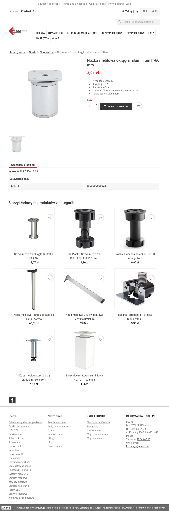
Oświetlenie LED (17, 454)
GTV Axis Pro (56, 33)
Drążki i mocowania (19, 426)
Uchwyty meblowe (112, 33)
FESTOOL (13, 430)
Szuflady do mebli (48, 3)
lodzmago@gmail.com (137, 446)
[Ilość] (91, 106)
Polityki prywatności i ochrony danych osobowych (139, 508)
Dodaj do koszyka (115, 106)
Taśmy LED (14, 489)
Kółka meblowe (16, 438)
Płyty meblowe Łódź (120, 3)
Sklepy (51, 438)
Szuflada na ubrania (19, 486)
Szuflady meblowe (18, 478)
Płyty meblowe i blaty (140, 33)
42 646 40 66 (28, 11)
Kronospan (14, 442)
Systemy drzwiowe (18, 474)
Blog (50, 442)
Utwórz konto (94, 430)
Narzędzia (42, 38)
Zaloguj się (92, 426)
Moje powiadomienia (97, 434)
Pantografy (14, 458)
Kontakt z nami (55, 434)
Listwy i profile (16, 446)
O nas (55, 38)
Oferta (40, 33)
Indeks (13, 171)
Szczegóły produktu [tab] (23, 164)
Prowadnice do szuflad (74, 3)
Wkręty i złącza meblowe (21, 497)
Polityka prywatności (58, 426)
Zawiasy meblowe (18, 482)
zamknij (6, 507)
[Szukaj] (138, 22)
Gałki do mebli (97, 3)
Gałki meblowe (16, 434)
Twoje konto (96, 416)
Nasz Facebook (56, 446)
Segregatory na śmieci (20, 466)
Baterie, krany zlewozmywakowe (25, 422)
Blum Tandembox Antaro (82, 33)
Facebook (12, 400)
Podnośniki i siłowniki (20, 470)
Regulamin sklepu (57, 422)
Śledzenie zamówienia (98, 422)
